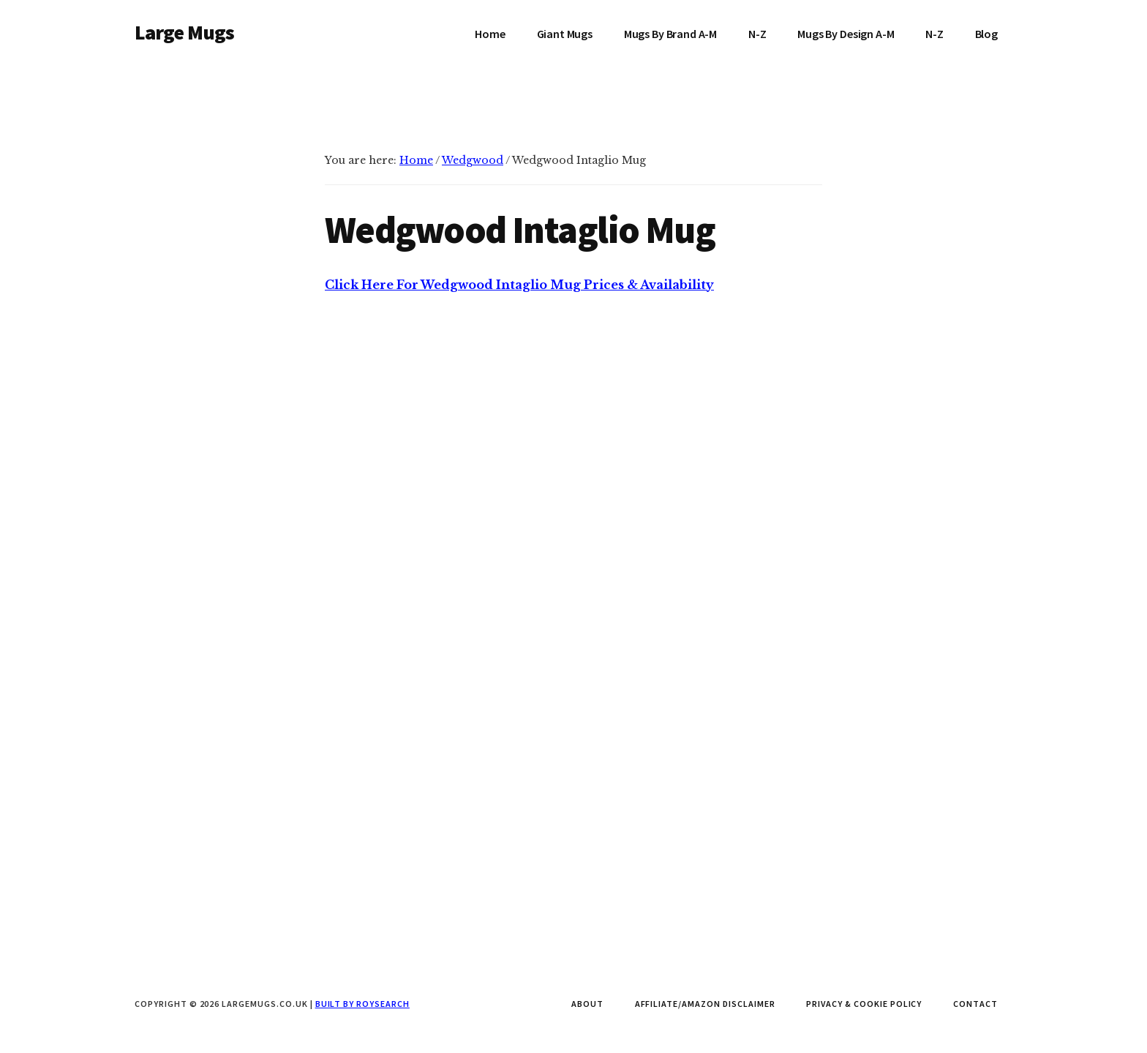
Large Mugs (185, 32)
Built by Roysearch (362, 1003)
